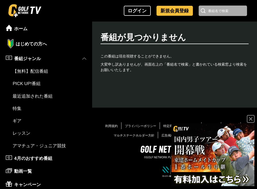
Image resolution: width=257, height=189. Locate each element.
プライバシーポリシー (140, 126)
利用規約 (111, 126)
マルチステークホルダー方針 (134, 135)
